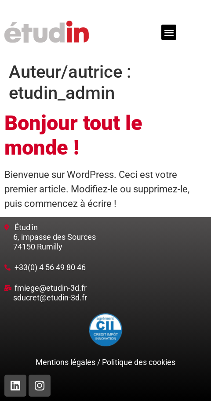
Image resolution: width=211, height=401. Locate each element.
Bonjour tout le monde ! (73, 135)
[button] (169, 32)
